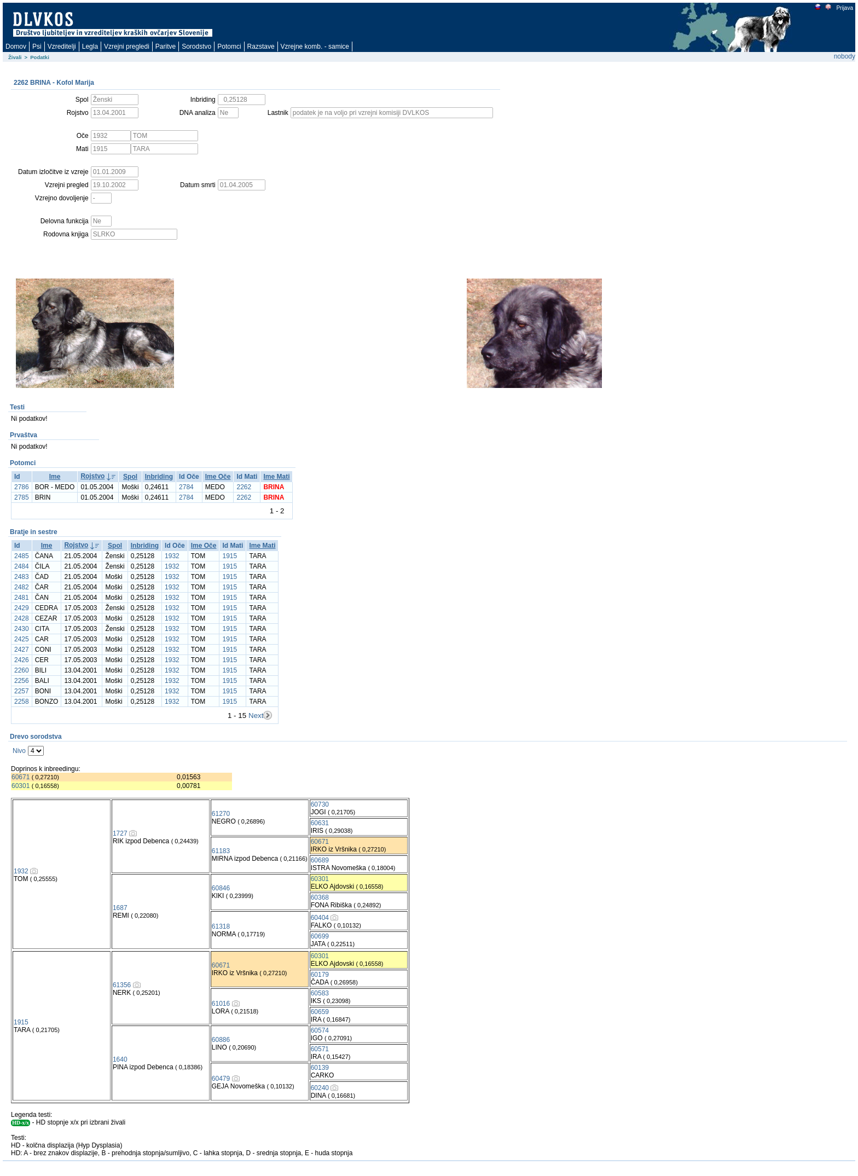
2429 (21, 608)
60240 (320, 1088)
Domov (15, 46)
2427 (21, 649)
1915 (229, 556)
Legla (90, 46)
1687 (120, 908)
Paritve (165, 46)
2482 (21, 587)
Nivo (19, 751)
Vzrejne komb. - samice (315, 46)
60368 (320, 897)
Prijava (844, 8)
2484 (21, 566)
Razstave (261, 46)
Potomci (229, 46)
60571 (320, 1049)
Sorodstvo (196, 46)
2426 (21, 660)
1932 (172, 556)
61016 (221, 1003)
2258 (21, 701)
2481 (21, 597)
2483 (21, 577)
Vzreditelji (62, 46)
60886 (221, 1040)
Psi (37, 46)
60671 (20, 777)
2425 (21, 639)
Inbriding (159, 476)
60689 (320, 860)
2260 (21, 670)
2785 (21, 497)
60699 (320, 936)
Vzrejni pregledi (126, 46)
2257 (21, 691)
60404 (320, 918)
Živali (15, 57)
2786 (21, 487)
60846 (221, 888)
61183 (221, 851)
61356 (122, 985)
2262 (243, 487)
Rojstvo (92, 476)
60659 (320, 1012)
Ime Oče (218, 476)
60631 (320, 823)
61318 (221, 926)
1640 (120, 1059)
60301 (20, 786)
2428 (21, 618)
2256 (21, 681)
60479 (221, 1078)
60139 (320, 1067)
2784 (186, 487)
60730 (320, 804)
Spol (130, 476)
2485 (21, 556)
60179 (320, 974)
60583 (320, 993)
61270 (221, 814)
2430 (21, 629)
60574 (320, 1030)
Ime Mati (276, 476)
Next (255, 715)
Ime (55, 476)
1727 (120, 833)
